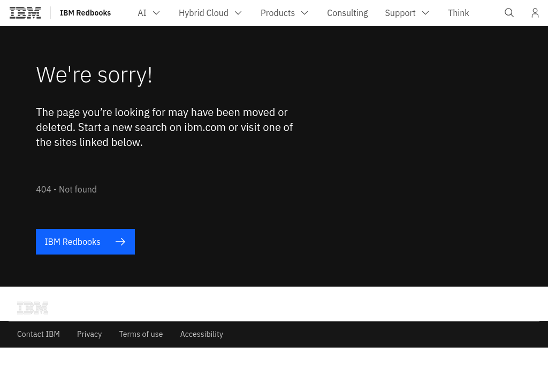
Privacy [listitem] (89, 334)
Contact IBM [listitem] (38, 334)
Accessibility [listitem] (202, 334)
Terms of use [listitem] (141, 334)
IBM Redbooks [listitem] (85, 242)
